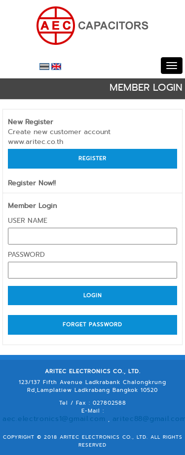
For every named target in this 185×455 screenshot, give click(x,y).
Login (92, 295)
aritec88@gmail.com (151, 411)
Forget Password (92, 324)
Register (92, 158)
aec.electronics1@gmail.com (70, 411)
